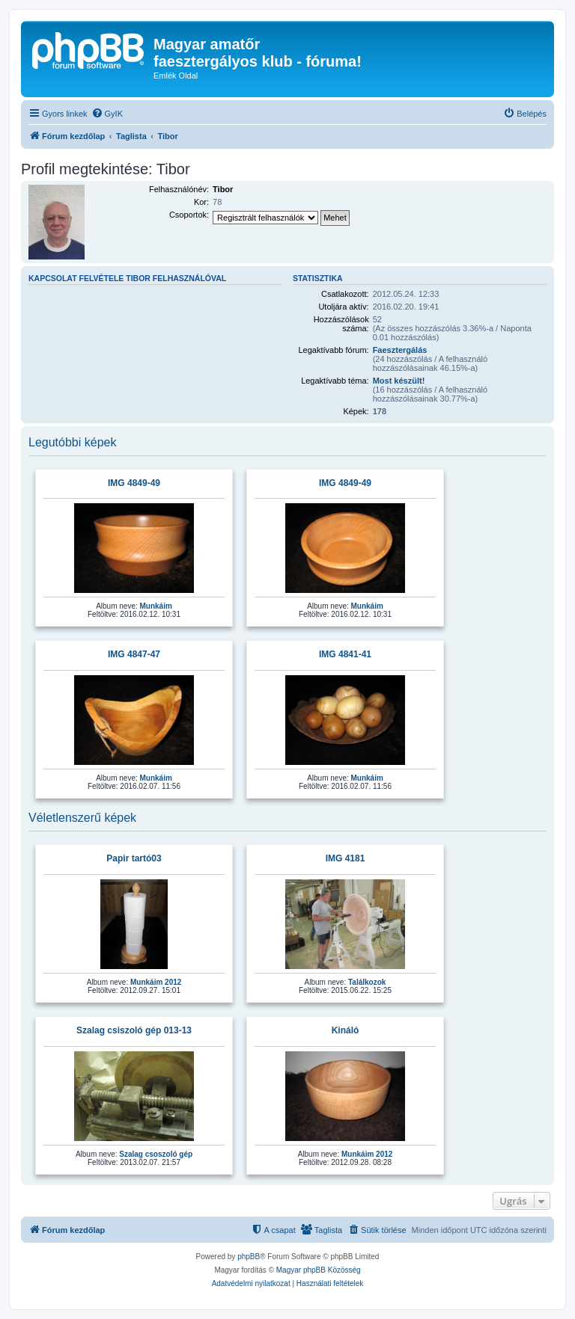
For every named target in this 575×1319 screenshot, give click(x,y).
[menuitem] (107, 114)
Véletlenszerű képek (82, 817)
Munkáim (156, 606)
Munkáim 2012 (155, 982)
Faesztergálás (400, 349)
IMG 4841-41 (345, 654)
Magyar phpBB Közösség (318, 1270)
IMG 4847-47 (134, 654)
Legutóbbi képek (72, 442)
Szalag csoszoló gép (155, 1154)
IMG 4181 (345, 858)
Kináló (345, 1030)
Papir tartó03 (133, 858)
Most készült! (399, 380)
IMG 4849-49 (134, 483)
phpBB (248, 1256)
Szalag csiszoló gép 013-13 (134, 1030)
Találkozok (367, 982)
